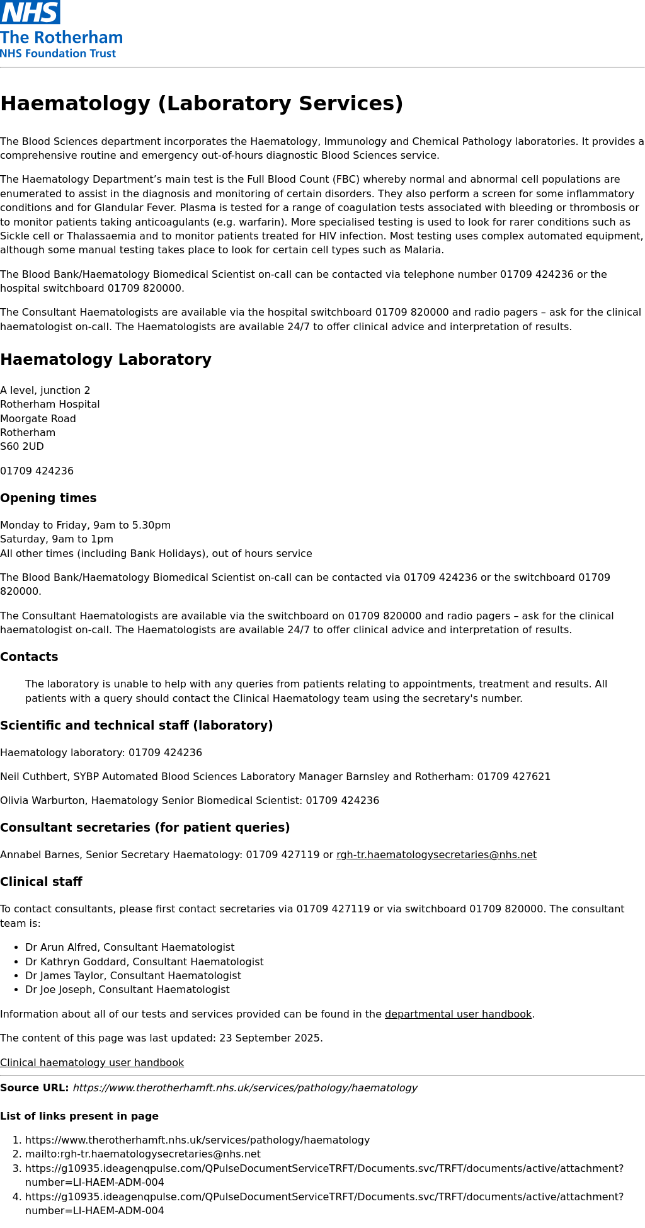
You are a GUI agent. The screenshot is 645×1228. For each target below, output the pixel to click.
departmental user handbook (458, 1014)
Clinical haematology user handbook (92, 1063)
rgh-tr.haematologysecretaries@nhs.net (436, 855)
